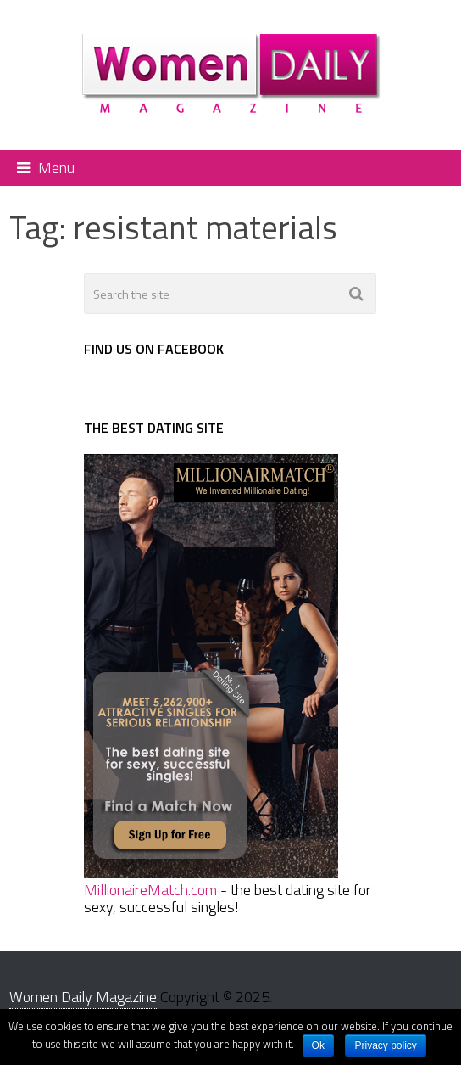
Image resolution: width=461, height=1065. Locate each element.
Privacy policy (385, 1045)
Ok (318, 1045)
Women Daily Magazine (83, 996)
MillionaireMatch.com (150, 889)
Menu (56, 167)
